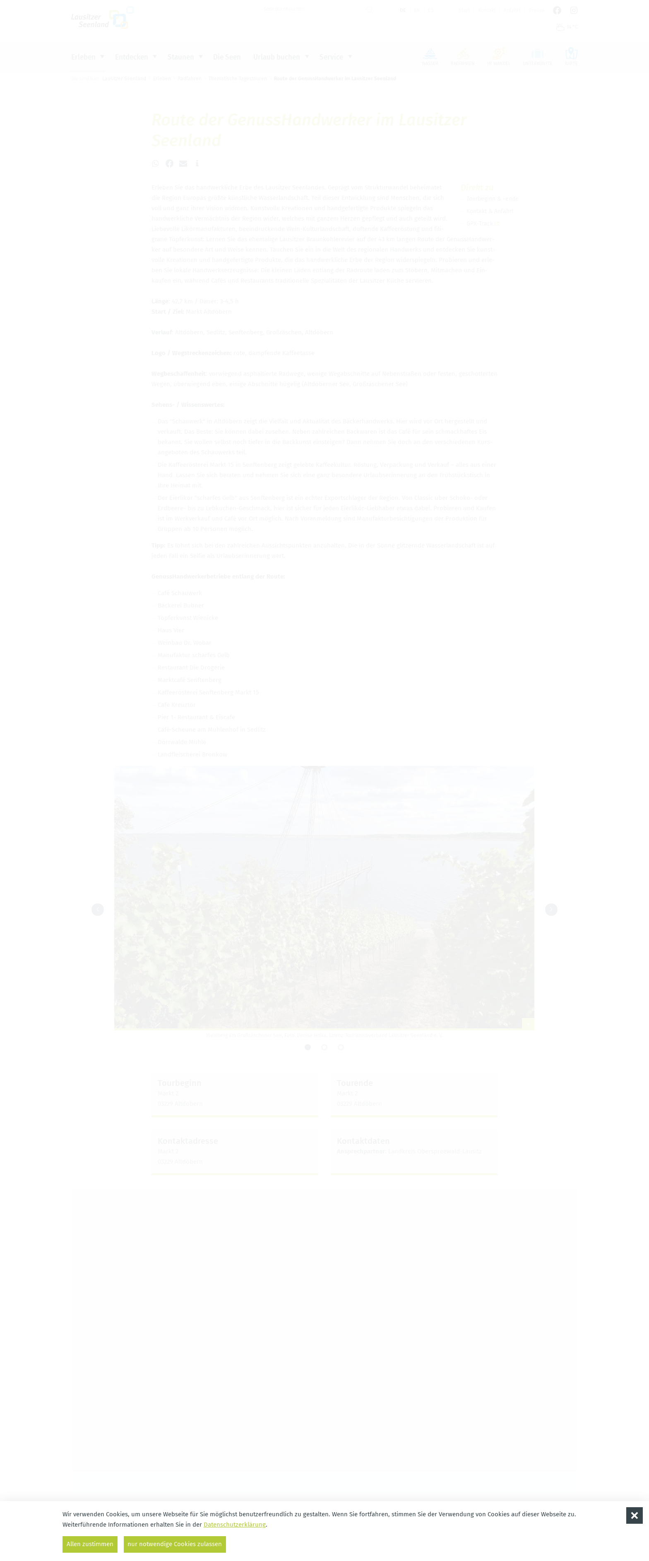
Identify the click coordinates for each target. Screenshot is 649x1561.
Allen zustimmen (90, 1544)
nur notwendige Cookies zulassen (175, 1544)
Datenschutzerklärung (235, 1524)
